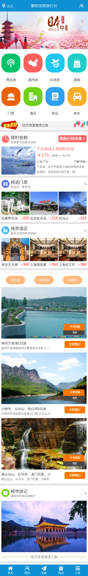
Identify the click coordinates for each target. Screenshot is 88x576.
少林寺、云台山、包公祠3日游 (23, 409)
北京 (10, 6)
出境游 (72, 280)
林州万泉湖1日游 (13, 343)
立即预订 (74, 344)
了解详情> (80, 161)
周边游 (15, 280)
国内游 (44, 280)
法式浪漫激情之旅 (35, 125)
